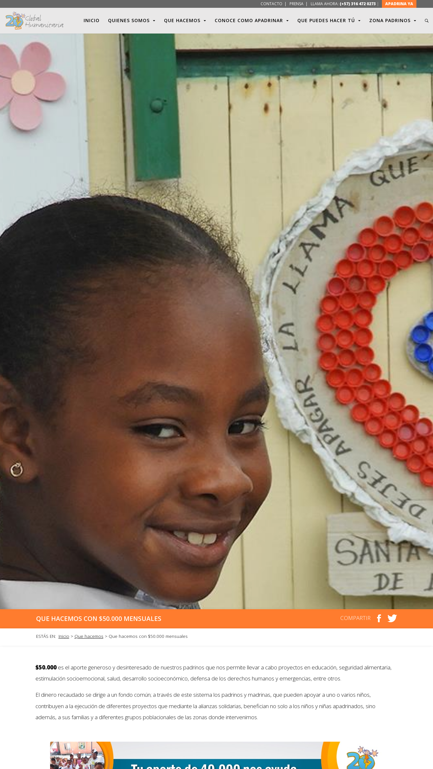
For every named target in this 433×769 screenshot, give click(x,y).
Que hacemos (88, 636)
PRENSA (297, 4)
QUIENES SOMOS (132, 20)
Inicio (64, 636)
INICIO (92, 20)
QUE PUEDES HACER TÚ (329, 20)
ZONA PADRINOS (392, 20)
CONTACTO (271, 4)
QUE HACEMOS (185, 20)
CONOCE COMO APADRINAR (252, 20)
